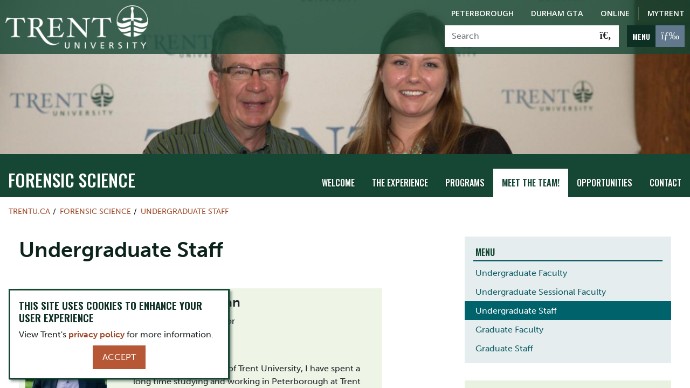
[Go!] (605, 36)
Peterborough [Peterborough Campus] (482, 13)
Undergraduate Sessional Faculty (540, 292)
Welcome (338, 182)
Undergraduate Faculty (521, 273)
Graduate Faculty (509, 329)
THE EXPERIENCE (400, 182)
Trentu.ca (29, 211)
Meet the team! (531, 182)
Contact (665, 182)
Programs (465, 182)
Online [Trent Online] (615, 13)
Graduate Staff (504, 348)
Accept (119, 357)
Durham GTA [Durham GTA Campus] (557, 13)
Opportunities (604, 182)
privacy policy (96, 334)
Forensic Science (71, 179)
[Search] (519, 36)
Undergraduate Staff (185, 211)
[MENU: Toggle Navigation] (656, 36)
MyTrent (666, 13)
